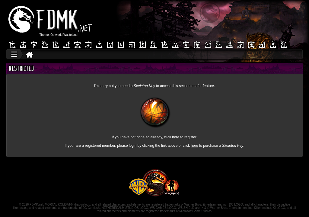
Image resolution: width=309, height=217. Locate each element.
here (175, 137)
